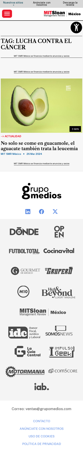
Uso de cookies (41, 436)
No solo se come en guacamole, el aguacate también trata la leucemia (39, 146)
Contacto (41, 421)
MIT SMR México (11, 153)
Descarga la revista (70, 3)
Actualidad (11, 136)
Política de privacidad (41, 444)
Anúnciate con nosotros (41, 3)
